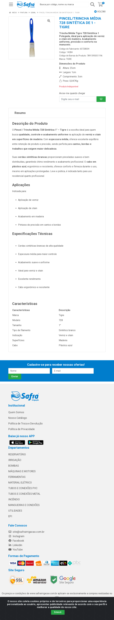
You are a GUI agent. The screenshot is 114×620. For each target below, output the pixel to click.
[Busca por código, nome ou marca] (63, 4)
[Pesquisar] (92, 4)
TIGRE (69, 59)
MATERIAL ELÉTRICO (20, 482)
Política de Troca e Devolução (25, 423)
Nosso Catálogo (17, 417)
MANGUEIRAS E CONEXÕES (24, 505)
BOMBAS (13, 465)
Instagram (16, 536)
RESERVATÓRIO (17, 454)
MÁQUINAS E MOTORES (22, 471)
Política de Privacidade (21, 429)
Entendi (57, 612)
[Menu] (11, 4)
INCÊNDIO (14, 499)
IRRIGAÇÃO (14, 460)
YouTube (15, 549)
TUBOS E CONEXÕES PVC (22, 488)
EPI (10, 516)
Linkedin (15, 545)
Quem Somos (16, 412)
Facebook (16, 540)
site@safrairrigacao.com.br (26, 531)
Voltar (100, 11)
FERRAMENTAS (17, 476)
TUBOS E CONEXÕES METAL (24, 493)
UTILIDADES (15, 510)
